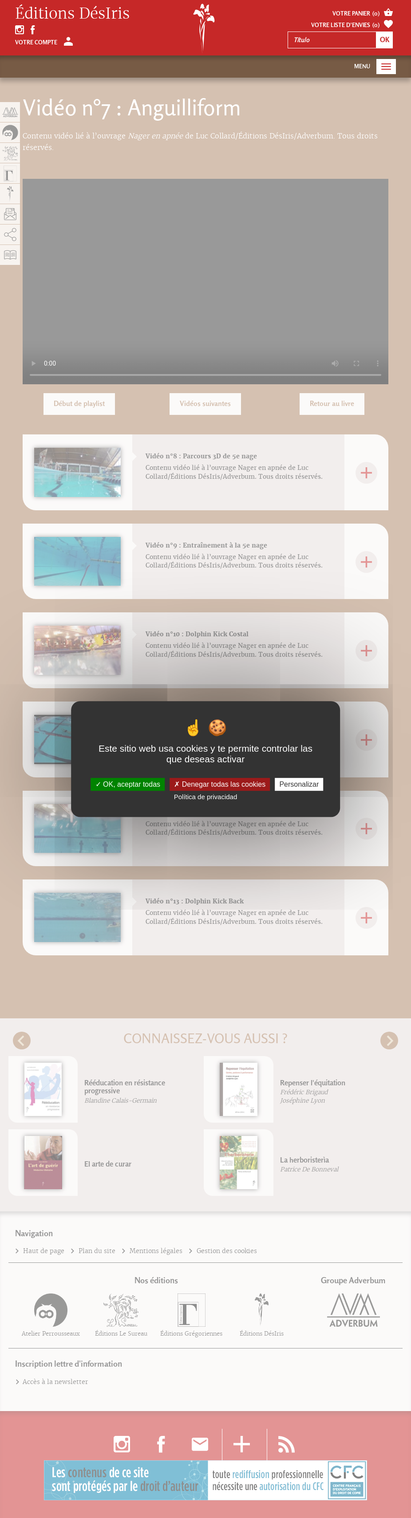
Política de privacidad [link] (205, 796)
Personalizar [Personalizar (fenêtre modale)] (299, 784)
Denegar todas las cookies (219, 784)
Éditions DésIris (72, 13)
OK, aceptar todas (127, 784)
